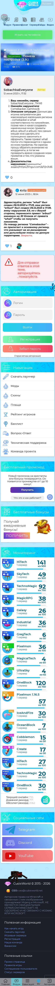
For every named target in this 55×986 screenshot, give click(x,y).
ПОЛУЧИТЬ (17, 535)
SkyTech (23, 574)
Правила (16, 23)
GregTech (24, 634)
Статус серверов (14, 972)
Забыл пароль (24, 348)
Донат (24, 23)
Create (22, 749)
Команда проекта (19, 451)
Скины (11, 395)
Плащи (12, 405)
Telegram (20, 830)
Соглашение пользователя (20, 968)
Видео (50, 23)
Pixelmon (24, 646)
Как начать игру (14, 928)
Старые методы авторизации (27, 356)
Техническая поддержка (24, 443)
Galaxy (22, 610)
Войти (27, 327)
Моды (11, 386)
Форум (7, 23)
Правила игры (13, 965)
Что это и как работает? (27, 497)
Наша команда (13, 942)
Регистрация (24, 339)
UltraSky (23, 670)
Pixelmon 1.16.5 (28, 694)
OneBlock (24, 682)
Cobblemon (26, 737)
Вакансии (10, 946)
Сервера (33, 23)
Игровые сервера (15, 935)
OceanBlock (26, 725)
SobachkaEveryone (18, 90)
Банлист (13, 424)
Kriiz (21, 190)
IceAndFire (25, 713)
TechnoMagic (41, 50)
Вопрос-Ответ (17, 433)
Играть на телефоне (28, 34)
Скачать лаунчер (19, 377)
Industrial (24, 622)
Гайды (41, 23)
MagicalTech (26, 658)
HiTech (22, 562)
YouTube (19, 856)
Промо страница (14, 961)
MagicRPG (25, 598)
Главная (10, 50)
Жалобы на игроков (20, 52)
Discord (18, 843)
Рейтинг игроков (19, 414)
